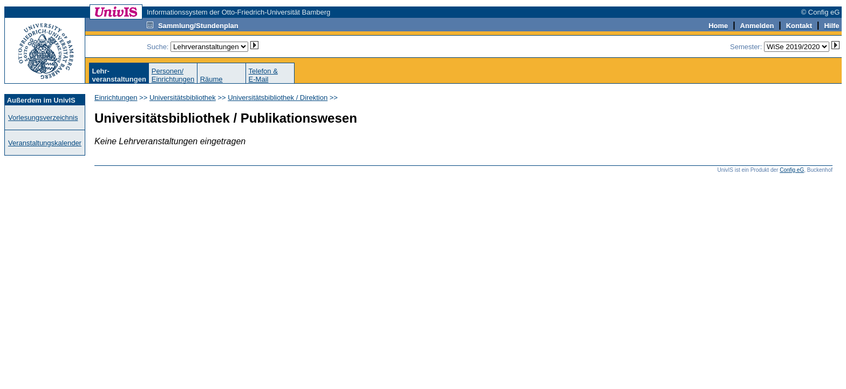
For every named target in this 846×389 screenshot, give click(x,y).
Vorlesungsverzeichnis (43, 117)
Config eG (792, 170)
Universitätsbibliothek (182, 97)
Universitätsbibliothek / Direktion (278, 97)
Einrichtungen (116, 97)
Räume (211, 79)
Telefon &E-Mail (263, 75)
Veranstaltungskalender (44, 143)
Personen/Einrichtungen (173, 75)
